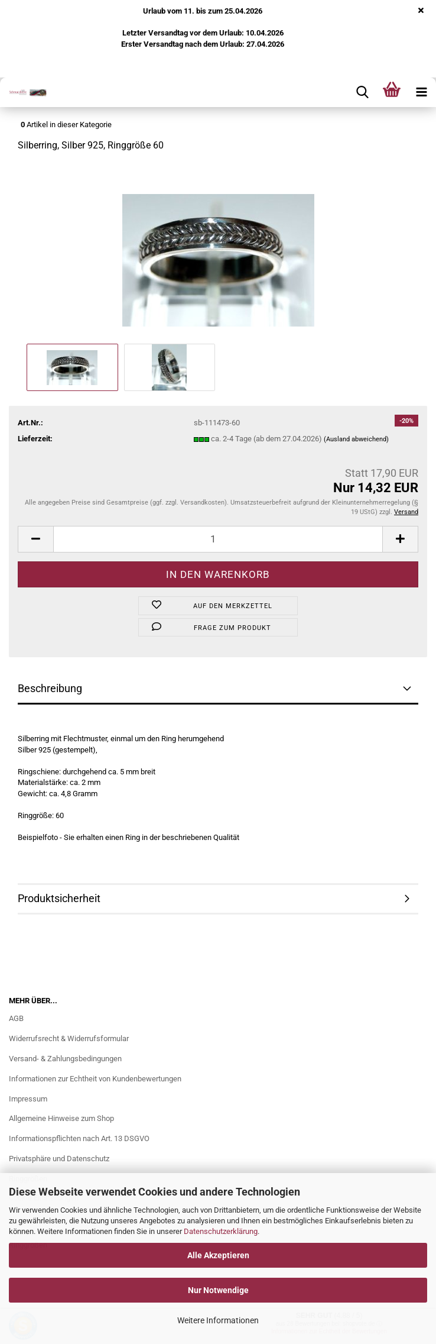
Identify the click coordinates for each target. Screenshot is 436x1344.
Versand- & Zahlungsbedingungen (65, 1058)
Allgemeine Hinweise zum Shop (61, 1118)
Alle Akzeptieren (218, 1255)
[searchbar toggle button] (362, 92)
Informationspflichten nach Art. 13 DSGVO (79, 1138)
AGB (16, 1018)
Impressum (28, 1098)
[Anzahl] (218, 539)
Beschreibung (50, 688)
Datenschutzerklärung (221, 1231)
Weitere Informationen (218, 1320)
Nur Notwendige (218, 1290)
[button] (35, 539)
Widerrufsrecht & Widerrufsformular (69, 1038)
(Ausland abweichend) (356, 439)
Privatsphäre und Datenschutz (59, 1158)
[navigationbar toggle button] (421, 92)
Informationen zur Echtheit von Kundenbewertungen (95, 1078)
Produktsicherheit (59, 898)
